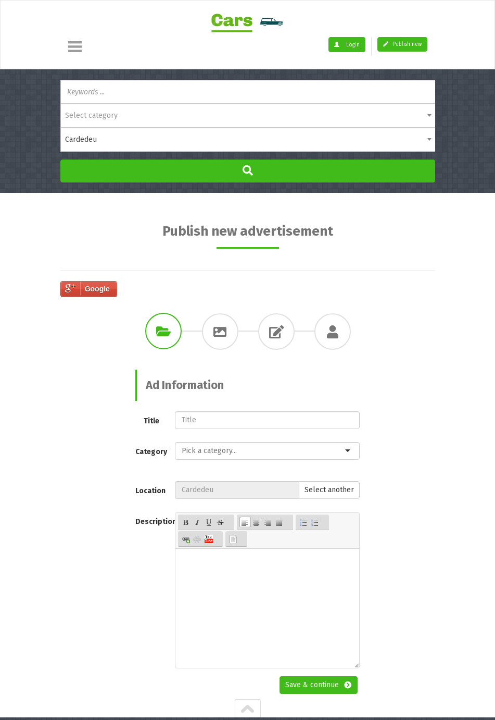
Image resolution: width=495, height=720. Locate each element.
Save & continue (312, 684)
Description (151, 521)
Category (151, 451)
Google (97, 289)
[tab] (163, 331)
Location (150, 490)
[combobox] (247, 116)
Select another (329, 489)
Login (347, 45)
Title (151, 421)
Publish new (402, 44)
